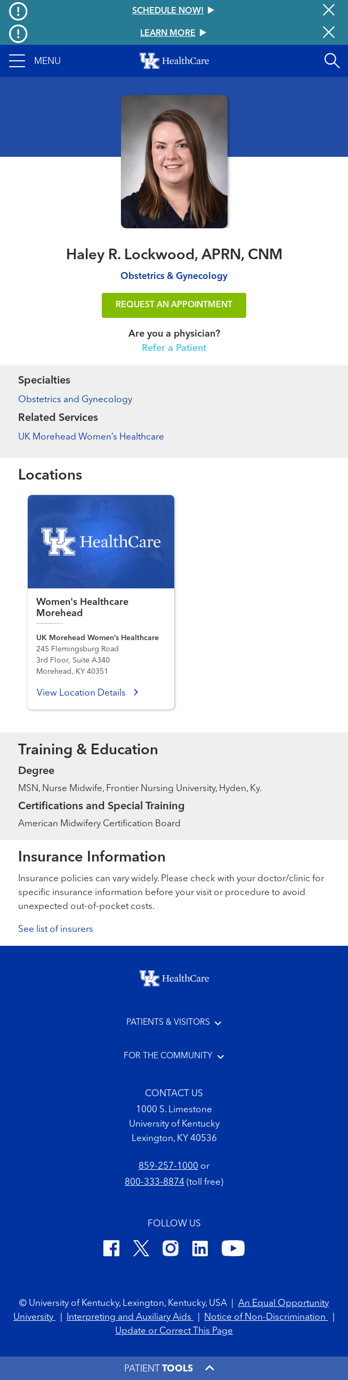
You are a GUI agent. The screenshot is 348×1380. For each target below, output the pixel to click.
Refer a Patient (174, 348)
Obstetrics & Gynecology (174, 276)
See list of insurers (55, 929)
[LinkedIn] (200, 1250)
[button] (35, 61)
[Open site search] (332, 61)
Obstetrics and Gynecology (75, 399)
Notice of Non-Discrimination (266, 1317)
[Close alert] (329, 11)
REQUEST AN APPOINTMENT (174, 305)
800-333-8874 (154, 1182)
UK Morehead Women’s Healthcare (91, 437)
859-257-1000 (168, 1166)
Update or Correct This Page (174, 1331)
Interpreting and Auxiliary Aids (130, 1317)
